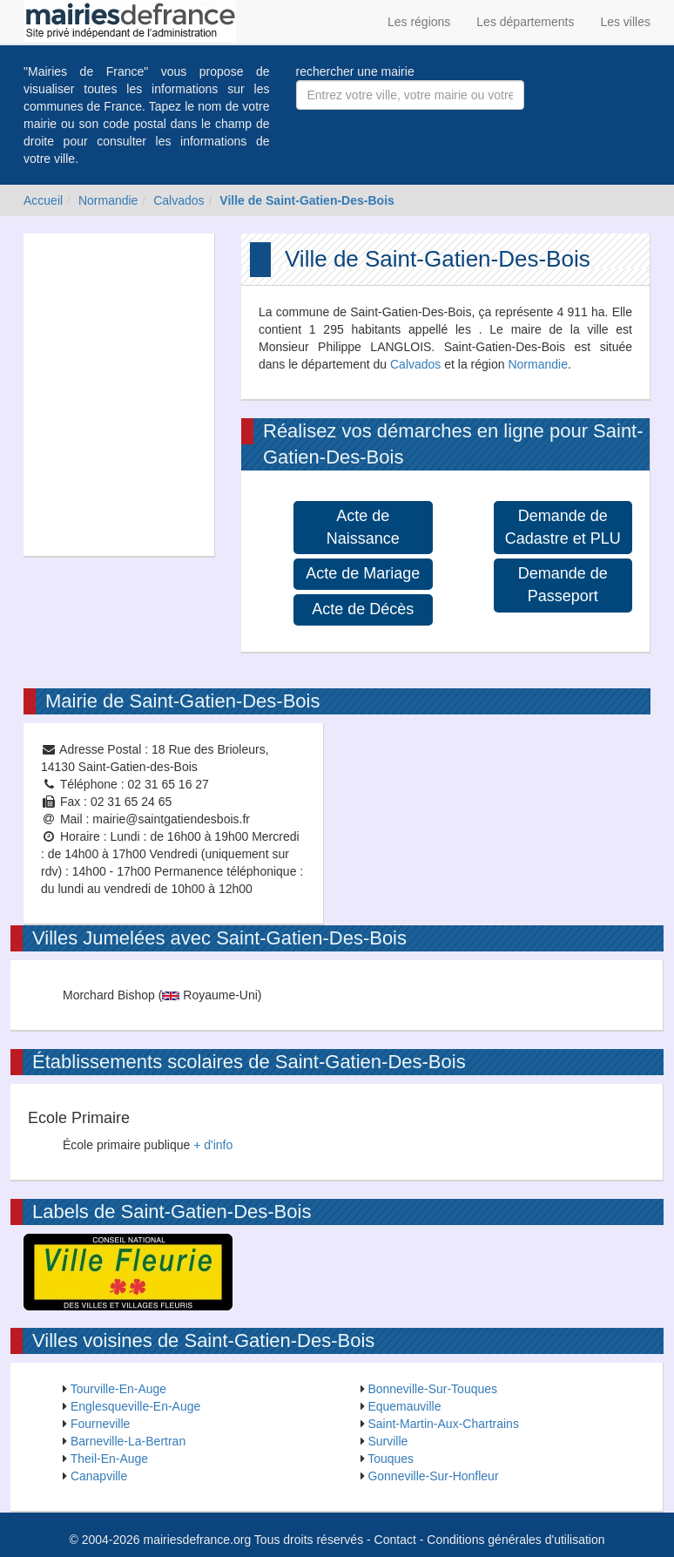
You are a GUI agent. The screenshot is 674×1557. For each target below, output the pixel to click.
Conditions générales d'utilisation (515, 1540)
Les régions (419, 22)
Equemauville (404, 1406)
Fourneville (100, 1424)
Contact (395, 1540)
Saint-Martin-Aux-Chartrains (443, 1424)
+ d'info (213, 1145)
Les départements (525, 22)
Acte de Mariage (363, 573)
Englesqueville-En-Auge (135, 1406)
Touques (390, 1459)
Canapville (99, 1476)
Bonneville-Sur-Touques (432, 1389)
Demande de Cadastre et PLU (563, 527)
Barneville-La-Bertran (128, 1441)
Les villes (625, 22)
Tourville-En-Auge (119, 1389)
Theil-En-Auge (110, 1459)
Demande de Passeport (563, 585)
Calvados (178, 200)
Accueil (43, 200)
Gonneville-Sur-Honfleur (432, 1476)
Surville (387, 1441)
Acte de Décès (363, 609)
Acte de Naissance (363, 527)
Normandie (108, 200)
